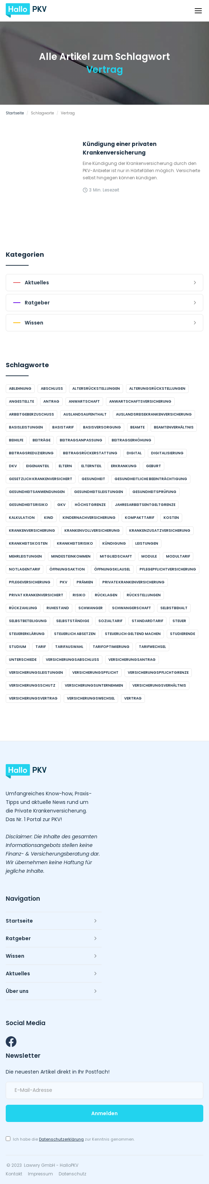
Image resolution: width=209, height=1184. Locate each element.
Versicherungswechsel (91, 698)
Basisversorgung (102, 427)
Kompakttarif (139, 517)
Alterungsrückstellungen (157, 388)
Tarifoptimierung (111, 646)
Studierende (182, 633)
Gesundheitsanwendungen (37, 491)
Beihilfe (16, 440)
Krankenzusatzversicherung (159, 530)
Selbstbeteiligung (28, 621)
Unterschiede (23, 659)
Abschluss (52, 388)
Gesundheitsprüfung (154, 491)
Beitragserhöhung (131, 440)
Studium (17, 646)
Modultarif (178, 556)
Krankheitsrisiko (75, 543)
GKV (61, 504)
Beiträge (41, 440)
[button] (198, 11)
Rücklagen (106, 595)
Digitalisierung (167, 453)
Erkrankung (124, 466)
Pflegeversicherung (29, 582)
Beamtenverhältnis (174, 427)
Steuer (179, 621)
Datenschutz (72, 1174)
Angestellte (21, 401)
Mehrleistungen (25, 556)
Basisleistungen (26, 427)
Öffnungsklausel (112, 569)
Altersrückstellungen (96, 388)
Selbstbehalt (174, 608)
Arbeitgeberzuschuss (31, 414)
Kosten (171, 517)
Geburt (153, 466)
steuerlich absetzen (75, 633)
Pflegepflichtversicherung (168, 569)
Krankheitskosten (28, 543)
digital (134, 453)
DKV (13, 466)
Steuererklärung (27, 633)
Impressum (40, 1174)
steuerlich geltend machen (133, 633)
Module (149, 556)
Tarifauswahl (69, 646)
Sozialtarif (110, 621)
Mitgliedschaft (116, 556)
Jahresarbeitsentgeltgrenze (145, 504)
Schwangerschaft (131, 608)
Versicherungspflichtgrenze (158, 672)
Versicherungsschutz (32, 685)
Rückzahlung (23, 608)
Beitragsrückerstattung (90, 453)
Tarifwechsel (152, 646)
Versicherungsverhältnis (159, 685)
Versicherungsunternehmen (94, 685)
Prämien (85, 582)
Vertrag (133, 698)
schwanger (90, 608)
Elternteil (91, 466)
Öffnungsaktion (67, 569)
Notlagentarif (24, 569)
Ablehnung (20, 388)
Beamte (137, 427)
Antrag (51, 401)
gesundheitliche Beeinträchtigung (151, 479)
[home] (26, 11)
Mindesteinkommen (71, 556)
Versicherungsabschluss (72, 659)
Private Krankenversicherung (133, 582)
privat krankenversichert (36, 595)
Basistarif (63, 427)
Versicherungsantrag (132, 659)
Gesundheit (93, 479)
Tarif (40, 646)
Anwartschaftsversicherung (140, 401)
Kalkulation (22, 517)
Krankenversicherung (32, 530)
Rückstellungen (144, 595)
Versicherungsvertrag (33, 698)
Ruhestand (58, 608)
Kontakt (14, 1174)
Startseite (15, 113)
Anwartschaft (84, 401)
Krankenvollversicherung (92, 530)
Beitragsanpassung (81, 440)
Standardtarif (147, 621)
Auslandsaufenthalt (85, 414)
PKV (63, 582)
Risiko (79, 595)
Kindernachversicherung (89, 517)
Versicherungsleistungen (36, 672)
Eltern (65, 466)
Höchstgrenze (90, 504)
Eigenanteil (37, 466)
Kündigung (114, 543)
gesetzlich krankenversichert (40, 479)
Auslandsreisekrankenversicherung (154, 414)
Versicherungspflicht (95, 672)
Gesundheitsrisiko (28, 504)
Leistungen (146, 543)
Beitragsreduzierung (31, 453)
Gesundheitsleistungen (98, 491)
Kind (48, 517)
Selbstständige (72, 621)
